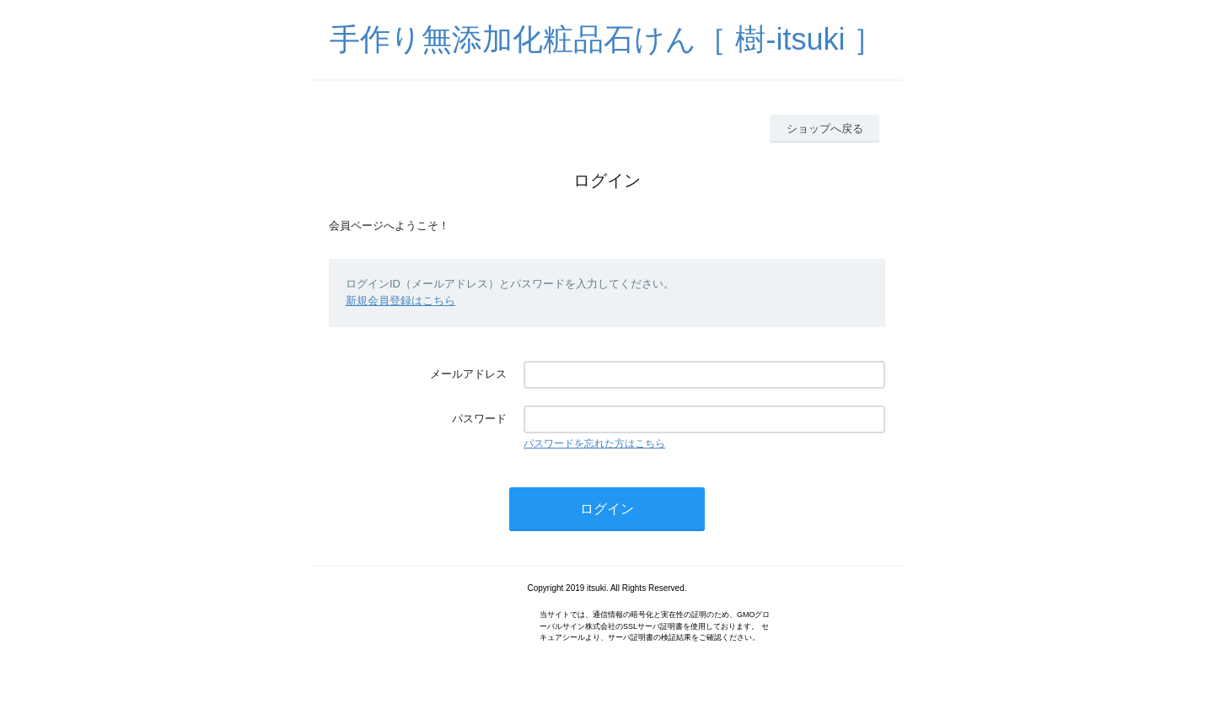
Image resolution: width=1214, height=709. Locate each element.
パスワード (479, 418)
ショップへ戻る (825, 128)
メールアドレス (468, 374)
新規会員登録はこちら (400, 300)
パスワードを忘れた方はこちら (594, 443)
